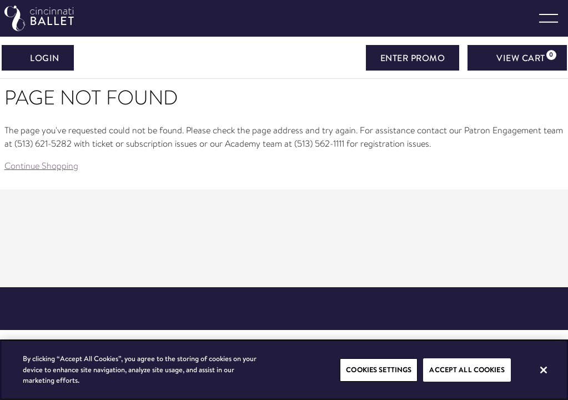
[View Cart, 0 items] (517, 58)
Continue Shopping (41, 166)
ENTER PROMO (412, 58)
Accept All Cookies (466, 369)
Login (37, 58)
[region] (284, 369)
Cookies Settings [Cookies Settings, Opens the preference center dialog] (378, 369)
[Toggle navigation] (549, 18)
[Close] (543, 370)
